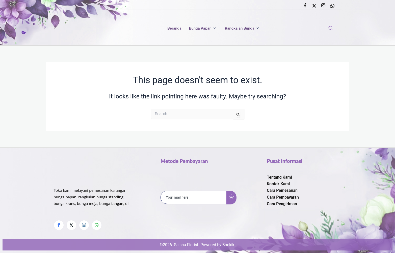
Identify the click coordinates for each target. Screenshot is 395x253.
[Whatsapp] (332, 6)
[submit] (231, 197)
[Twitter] (314, 6)
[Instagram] (323, 6)
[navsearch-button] (330, 28)
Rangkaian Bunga (242, 28)
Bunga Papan (202, 28)
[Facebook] (305, 6)
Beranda (174, 28)
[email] (194, 197)
